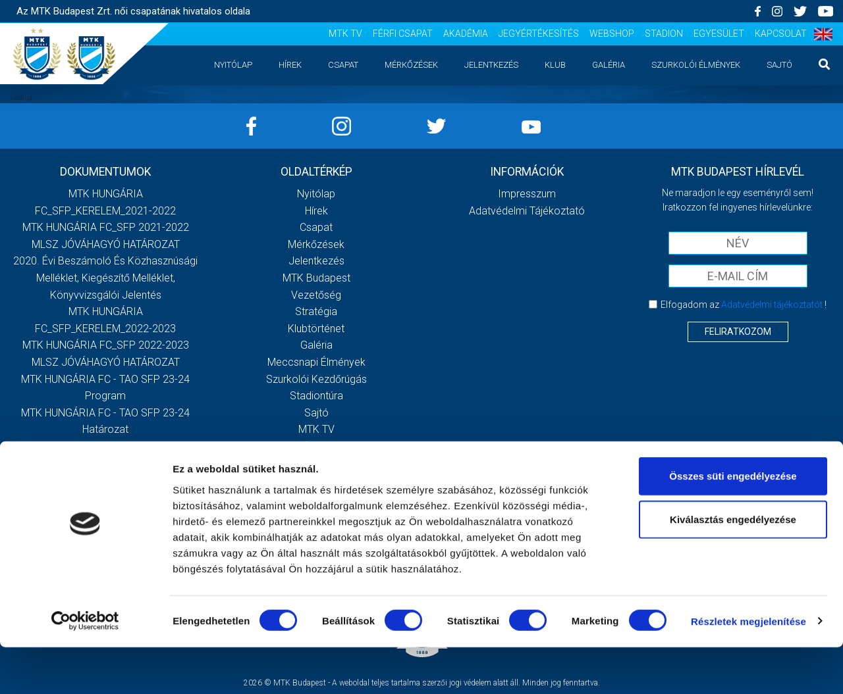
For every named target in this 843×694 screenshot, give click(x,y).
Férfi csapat (403, 33)
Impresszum (527, 193)
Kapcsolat (781, 33)
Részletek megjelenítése (748, 668)
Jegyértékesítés (539, 33)
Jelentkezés (491, 65)
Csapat (343, 65)
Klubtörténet (316, 328)
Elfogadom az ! (744, 304)
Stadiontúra (316, 395)
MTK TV (345, 33)
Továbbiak (105, 452)
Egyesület (718, 33)
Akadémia (465, 33)
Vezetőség (316, 295)
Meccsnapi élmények (316, 362)
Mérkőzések (411, 65)
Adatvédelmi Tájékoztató (527, 211)
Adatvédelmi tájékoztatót (772, 304)
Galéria (608, 65)
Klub (555, 65)
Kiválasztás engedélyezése (733, 566)
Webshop (611, 33)
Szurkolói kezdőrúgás (316, 379)
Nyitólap (233, 65)
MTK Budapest (316, 278)
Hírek (290, 65)
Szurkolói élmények (695, 65)
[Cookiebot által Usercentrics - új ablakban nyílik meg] (85, 668)
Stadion (664, 33)
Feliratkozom (738, 331)
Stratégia (316, 311)
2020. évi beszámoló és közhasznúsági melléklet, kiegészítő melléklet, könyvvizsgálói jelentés (105, 278)
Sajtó (779, 65)
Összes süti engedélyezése (732, 522)
